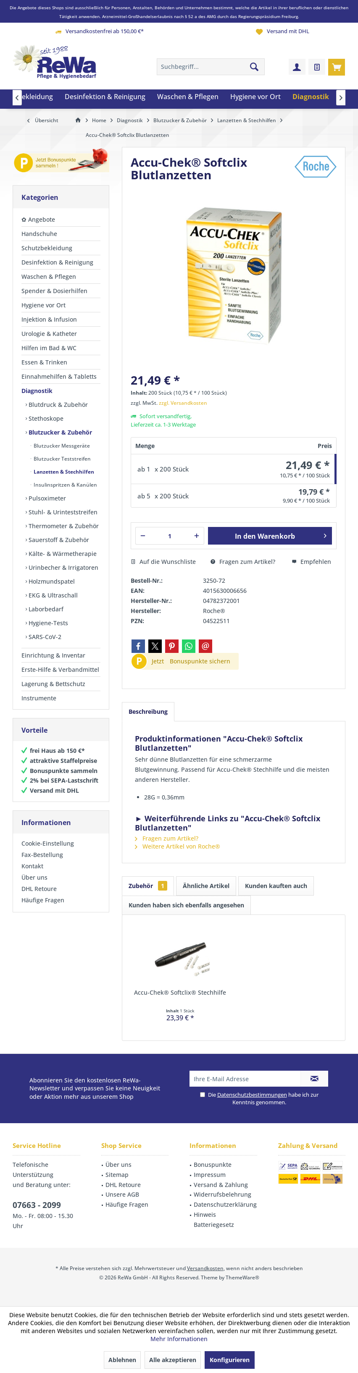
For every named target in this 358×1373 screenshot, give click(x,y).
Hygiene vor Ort (43, 305)
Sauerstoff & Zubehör (58, 540)
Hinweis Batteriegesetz (214, 1220)
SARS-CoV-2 (44, 637)
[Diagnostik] (311, 97)
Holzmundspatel (51, 581)
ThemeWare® (242, 1277)
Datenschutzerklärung (225, 1204)
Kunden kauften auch (276, 886)
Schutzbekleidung (46, 248)
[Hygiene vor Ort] (255, 97)
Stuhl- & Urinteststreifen (62, 512)
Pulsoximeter (46, 498)
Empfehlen (311, 562)
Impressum (210, 1175)
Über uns (34, 877)
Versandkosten (205, 1268)
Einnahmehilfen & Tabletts (59, 376)
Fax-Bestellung (42, 855)
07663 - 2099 (37, 1205)
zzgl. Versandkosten (183, 402)
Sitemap (117, 1175)
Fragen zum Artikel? (243, 562)
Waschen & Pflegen (48, 276)
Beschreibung (148, 711)
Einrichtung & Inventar (53, 655)
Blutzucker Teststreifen (61, 458)
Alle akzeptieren (172, 1360)
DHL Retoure (39, 889)
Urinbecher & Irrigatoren (62, 567)
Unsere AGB (122, 1194)
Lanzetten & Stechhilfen (63, 471)
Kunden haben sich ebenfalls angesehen (186, 905)
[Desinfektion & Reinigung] (105, 97)
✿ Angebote (38, 219)
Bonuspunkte (213, 1165)
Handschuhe (39, 234)
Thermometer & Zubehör (63, 526)
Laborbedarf (45, 609)
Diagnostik (37, 391)
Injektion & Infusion (49, 319)
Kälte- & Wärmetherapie (62, 554)
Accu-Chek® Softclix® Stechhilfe (180, 992)
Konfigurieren (230, 1360)
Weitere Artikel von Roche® (177, 846)
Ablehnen (122, 1360)
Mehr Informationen (179, 1339)
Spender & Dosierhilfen (54, 291)
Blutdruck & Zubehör (57, 405)
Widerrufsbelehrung (222, 1194)
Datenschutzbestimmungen (252, 1094)
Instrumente (38, 698)
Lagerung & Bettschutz (53, 684)
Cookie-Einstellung (47, 843)
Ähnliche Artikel (206, 886)
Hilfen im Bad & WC (48, 348)
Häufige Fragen (42, 900)
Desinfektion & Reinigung (57, 262)
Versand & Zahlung (221, 1185)
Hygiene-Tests (47, 623)
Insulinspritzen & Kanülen (64, 484)
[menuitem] (336, 66)
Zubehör (148, 886)
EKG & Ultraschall (52, 595)
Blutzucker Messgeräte (61, 445)
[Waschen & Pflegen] (187, 97)
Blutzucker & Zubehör (59, 432)
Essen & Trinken (44, 362)
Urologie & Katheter (49, 334)
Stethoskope (45, 418)
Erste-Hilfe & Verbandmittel (60, 669)
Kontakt (32, 866)
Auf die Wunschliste (163, 562)
